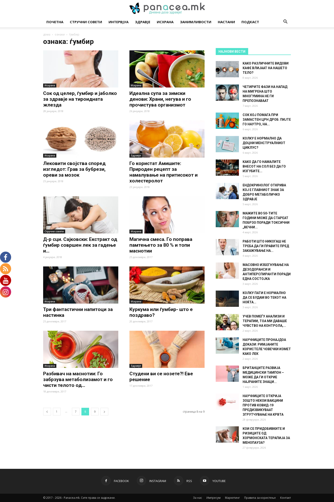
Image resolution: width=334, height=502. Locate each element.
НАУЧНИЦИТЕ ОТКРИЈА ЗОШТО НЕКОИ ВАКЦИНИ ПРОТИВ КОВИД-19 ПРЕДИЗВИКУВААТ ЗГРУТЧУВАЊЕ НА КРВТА (263, 405)
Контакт (285, 498)
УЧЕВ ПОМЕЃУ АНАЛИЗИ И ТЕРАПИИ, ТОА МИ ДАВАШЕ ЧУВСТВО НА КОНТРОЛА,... (265, 320)
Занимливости (195, 21)
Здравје (142, 21)
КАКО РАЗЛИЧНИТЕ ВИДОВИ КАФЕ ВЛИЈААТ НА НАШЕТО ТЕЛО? (266, 68)
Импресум (213, 498)
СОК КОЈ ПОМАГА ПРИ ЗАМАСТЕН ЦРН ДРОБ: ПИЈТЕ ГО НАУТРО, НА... (267, 119)
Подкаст (250, 21)
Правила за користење (260, 498)
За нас (197, 498)
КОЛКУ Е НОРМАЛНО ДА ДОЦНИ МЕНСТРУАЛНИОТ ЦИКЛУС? (264, 142)
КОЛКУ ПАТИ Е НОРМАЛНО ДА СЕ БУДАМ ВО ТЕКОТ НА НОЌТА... (264, 297)
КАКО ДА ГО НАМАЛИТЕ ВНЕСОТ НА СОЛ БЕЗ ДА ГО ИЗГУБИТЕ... (264, 166)
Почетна (54, 21)
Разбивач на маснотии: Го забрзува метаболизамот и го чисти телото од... (78, 379)
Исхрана (165, 21)
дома (46, 34)
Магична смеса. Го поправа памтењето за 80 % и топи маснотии (160, 245)
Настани (226, 21)
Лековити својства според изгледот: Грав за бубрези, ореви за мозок (74, 169)
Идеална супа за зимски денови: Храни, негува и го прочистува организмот (160, 99)
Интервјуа (118, 21)
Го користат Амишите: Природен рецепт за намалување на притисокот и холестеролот (163, 172)
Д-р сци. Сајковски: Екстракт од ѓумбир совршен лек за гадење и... (80, 245)
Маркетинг (232, 498)
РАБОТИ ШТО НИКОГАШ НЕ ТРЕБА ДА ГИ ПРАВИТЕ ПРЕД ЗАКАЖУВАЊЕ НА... (266, 246)
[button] (285, 22)
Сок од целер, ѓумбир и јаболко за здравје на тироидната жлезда (80, 99)
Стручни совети (86, 21)
